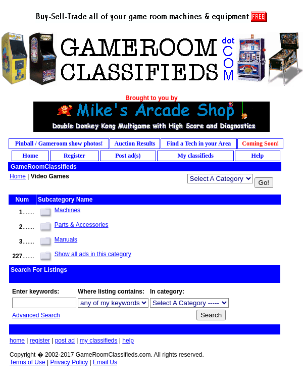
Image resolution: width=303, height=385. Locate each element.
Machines (67, 210)
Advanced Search (36, 315)
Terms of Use (27, 362)
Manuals (66, 239)
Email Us (105, 362)
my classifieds (99, 340)
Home (18, 176)
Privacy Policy (69, 362)
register (40, 340)
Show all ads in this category (93, 254)
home (17, 340)
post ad (65, 340)
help (128, 340)
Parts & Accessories (82, 224)
